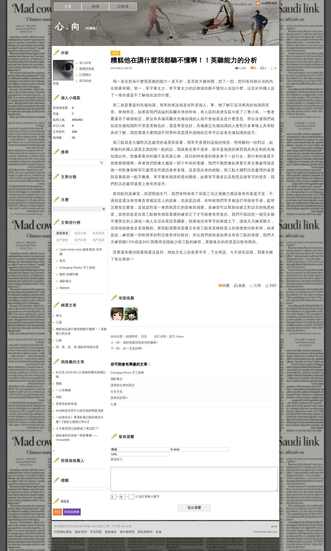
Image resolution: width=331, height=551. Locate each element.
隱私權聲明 (145, 532)
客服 (159, 532)
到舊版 (91, 28)
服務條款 (111, 532)
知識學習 (131, 336)
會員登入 (117, 459)
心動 (59, 340)
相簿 (95, 6)
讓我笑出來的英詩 (122, 385)
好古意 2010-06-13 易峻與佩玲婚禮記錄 (81, 375)
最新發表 (62, 233)
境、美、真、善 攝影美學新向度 (77, 347)
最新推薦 (99, 233)
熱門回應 (80, 240)
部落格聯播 (71, 512)
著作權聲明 (127, 532)
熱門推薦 (99, 240)
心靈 (114, 404)
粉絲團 (58, 547)
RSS (57, 512)
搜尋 (102, 162)
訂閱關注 (85, 74)
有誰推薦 (126, 298)
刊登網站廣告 (63, 532)
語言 (144, 336)
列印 (273, 285)
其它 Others (176, 336)
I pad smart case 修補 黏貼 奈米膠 (81, 252)
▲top (274, 526)
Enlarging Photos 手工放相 (127, 372)
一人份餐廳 (63, 390)
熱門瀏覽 (62, 240)
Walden (65, 288)
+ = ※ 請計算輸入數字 (135, 496)
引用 (257, 285)
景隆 (56, 83)
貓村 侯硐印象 (69, 274)
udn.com (272, 531)
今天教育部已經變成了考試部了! (77, 428)
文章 (67, 6)
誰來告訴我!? (119, 397)
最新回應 (80, 233)
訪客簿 (122, 6)
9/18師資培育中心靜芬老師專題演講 (79, 410)
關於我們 (81, 532)
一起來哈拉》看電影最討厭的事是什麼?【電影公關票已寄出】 (80, 420)
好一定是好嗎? (133, 348)
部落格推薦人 (72, 461)
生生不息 (117, 391)
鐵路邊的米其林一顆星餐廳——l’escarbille (77, 438)
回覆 (226, 285)
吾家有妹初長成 (66, 403)
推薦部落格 (86, 68)
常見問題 (96, 532)
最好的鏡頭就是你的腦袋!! (140, 342)
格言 (63, 260)
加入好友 (85, 63)
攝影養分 (117, 379)
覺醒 (59, 383)
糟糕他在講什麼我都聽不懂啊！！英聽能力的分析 (81, 331)
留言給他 (85, 80)
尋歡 (59, 397)
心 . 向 (67, 26)
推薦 (241, 285)
